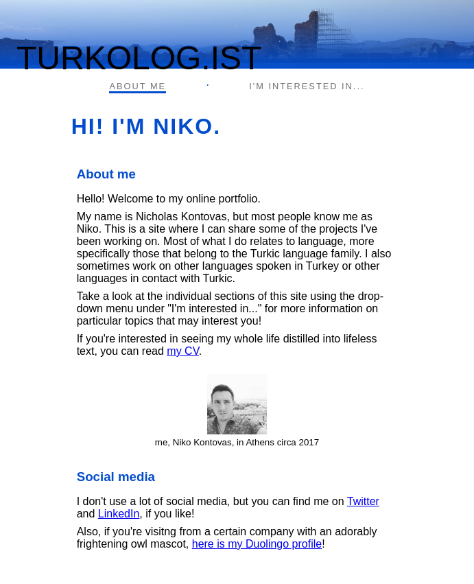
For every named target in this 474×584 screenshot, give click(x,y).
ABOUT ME (137, 86)
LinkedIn (119, 513)
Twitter (363, 501)
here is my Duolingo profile (257, 544)
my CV (183, 351)
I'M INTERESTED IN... (306, 86)
